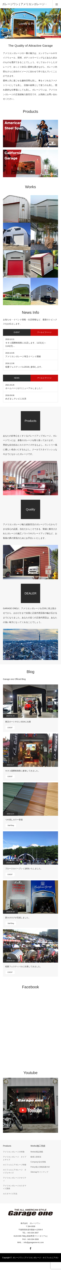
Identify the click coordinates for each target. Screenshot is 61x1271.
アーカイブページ (44, 332)
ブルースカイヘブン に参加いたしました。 (24, 868)
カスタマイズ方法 (10, 1194)
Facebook (30, 1248)
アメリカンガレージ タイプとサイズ (14, 1158)
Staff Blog (11, 825)
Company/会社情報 (38, 1162)
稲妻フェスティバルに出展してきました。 (23, 966)
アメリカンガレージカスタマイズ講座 (14, 1187)
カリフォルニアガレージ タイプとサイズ (14, 1171)
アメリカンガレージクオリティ (14, 1179)
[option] (30, 23)
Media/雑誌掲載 (36, 1152)
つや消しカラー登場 (14, 820)
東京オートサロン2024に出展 (18, 722)
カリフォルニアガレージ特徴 (14, 1165)
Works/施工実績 (37, 1146)
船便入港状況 (35, 1157)
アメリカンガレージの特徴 (13, 1152)
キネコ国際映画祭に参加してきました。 (22, 771)
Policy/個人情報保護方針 (40, 1167)
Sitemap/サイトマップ (39, 1172)
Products (7, 1146)
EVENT (10, 727)
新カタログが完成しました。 (17, 917)
